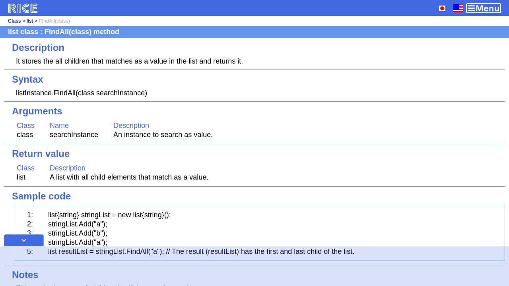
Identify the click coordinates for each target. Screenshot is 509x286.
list (30, 21)
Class (14, 21)
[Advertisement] (254, 266)
